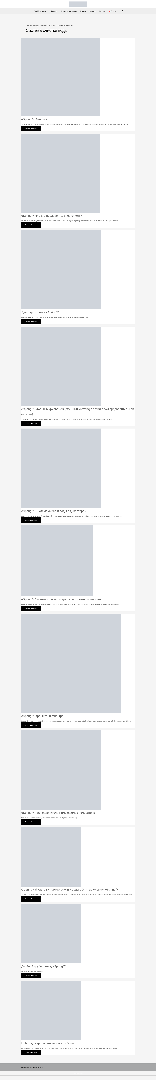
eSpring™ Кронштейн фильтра (49, 715)
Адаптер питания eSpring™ (46, 312)
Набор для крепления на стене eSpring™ (59, 1048)
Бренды (54, 11)
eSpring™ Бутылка (38, 119)
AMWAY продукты (40, 11)
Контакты (102, 11)
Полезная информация (69, 11)
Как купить (92, 11)
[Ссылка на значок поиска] (123, 11)
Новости (83, 11)
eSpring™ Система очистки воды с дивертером (64, 510)
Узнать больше (31, 129)
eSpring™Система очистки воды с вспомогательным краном (76, 599)
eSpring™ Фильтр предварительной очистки (61, 215)
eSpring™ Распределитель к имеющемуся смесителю (70, 812)
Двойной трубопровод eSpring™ (51, 971)
